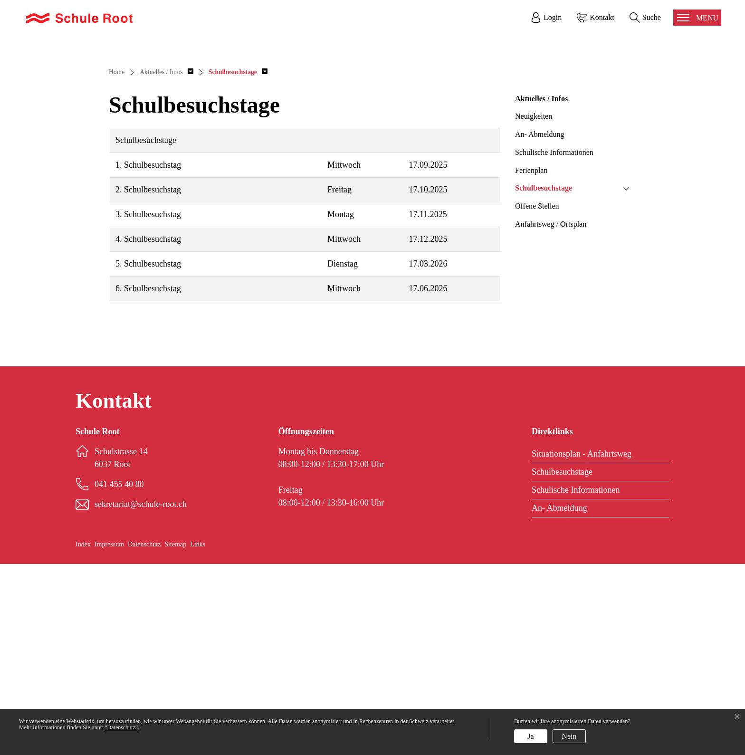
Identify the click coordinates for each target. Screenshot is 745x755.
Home (116, 263)
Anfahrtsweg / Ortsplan (550, 415)
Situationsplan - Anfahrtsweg (581, 645)
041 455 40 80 (119, 675)
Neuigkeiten (533, 307)
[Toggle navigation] (697, 17)
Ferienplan (531, 361)
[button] (166, 263)
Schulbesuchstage (543, 379)
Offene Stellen (537, 397)
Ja (530, 736)
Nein (569, 736)
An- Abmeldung (539, 325)
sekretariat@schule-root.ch (141, 695)
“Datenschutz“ (121, 727)
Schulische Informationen (554, 343)
